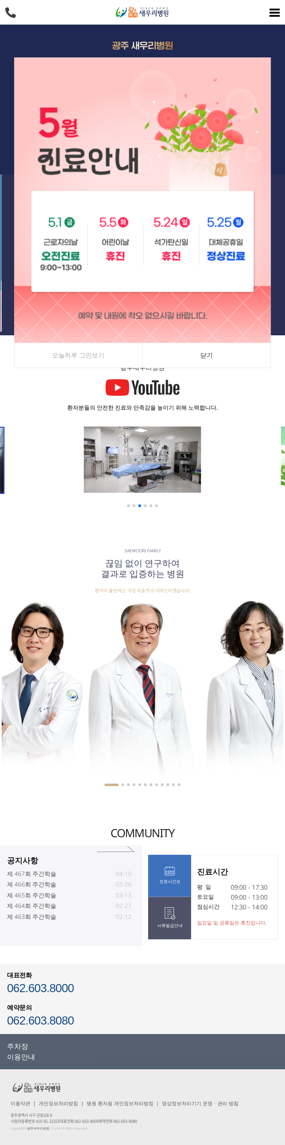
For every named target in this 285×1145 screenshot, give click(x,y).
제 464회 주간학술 (31, 919)
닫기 (206, 355)
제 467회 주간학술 (31, 887)
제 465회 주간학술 (31, 909)
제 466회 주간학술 (31, 898)
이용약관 (20, 1103)
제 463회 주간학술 (31, 930)
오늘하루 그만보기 (78, 355)
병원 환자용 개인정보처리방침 (120, 1103)
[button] (128, 505)
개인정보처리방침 (58, 1103)
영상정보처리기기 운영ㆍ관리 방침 (200, 1103)
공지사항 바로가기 (115, 862)
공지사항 (22, 874)
